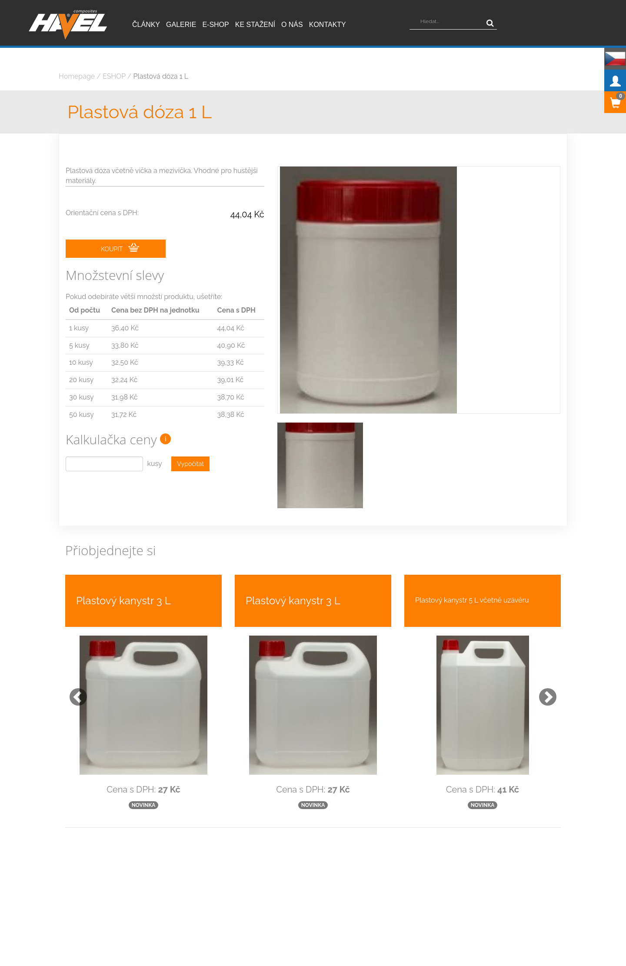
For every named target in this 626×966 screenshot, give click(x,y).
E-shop (215, 24)
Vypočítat (190, 463)
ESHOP (114, 76)
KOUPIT (120, 248)
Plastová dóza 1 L (161, 76)
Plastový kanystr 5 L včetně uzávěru (472, 600)
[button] (74, 692)
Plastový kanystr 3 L (123, 600)
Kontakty (327, 24)
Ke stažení (255, 24)
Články (146, 24)
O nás (292, 24)
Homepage (77, 76)
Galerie (181, 24)
